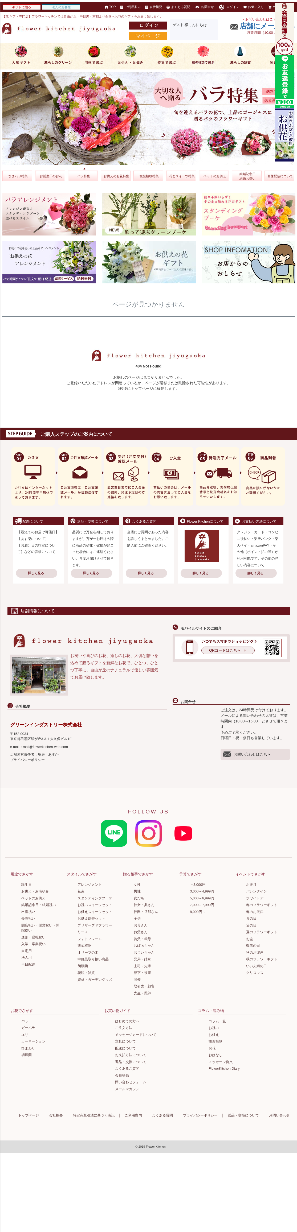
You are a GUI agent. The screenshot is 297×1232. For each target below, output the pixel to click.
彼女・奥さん (144, 905)
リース (83, 932)
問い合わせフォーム (130, 1082)
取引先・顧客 (144, 986)
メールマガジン (127, 1089)
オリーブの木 (88, 952)
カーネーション (33, 1041)
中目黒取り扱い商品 (93, 959)
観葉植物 (84, 946)
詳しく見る (36, 573)
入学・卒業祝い (33, 944)
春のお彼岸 (254, 912)
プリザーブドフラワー (95, 925)
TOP (110, 7)
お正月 (251, 885)
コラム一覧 (217, 1021)
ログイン (228, 7)
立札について (125, 1041)
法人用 (26, 958)
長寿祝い (28, 918)
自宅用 (26, 951)
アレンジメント (90, 885)
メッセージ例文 (221, 1062)
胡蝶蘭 (83, 966)
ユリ (24, 1035)
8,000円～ (198, 912)
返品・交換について (130, 1062)
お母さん (141, 925)
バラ (24, 1021)
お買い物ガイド (117, 1010)
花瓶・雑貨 (86, 973)
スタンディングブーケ (95, 898)
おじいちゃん (144, 952)
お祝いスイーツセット (95, 905)
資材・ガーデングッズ (95, 980)
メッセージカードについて (136, 1035)
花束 (81, 891)
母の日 (251, 918)
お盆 (249, 939)
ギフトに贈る (21, 7)
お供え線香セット (91, 918)
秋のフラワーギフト (261, 959)
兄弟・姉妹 (142, 959)
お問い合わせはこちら (247, 754)
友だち (139, 898)
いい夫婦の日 (256, 966)
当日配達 (28, 964)
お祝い (214, 1028)
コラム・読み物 (211, 1010)
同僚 (137, 980)
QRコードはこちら (225, 650)
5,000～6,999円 (202, 898)
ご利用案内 (130, 7)
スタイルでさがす (82, 874)
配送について (125, 1048)
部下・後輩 (142, 973)
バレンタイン (256, 891)
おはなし (215, 1055)
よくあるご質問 (127, 1068)
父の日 (251, 925)
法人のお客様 (61, 7)
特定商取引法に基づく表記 (94, 1115)
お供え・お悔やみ (35, 891)
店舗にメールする (267, 26)
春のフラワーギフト (261, 905)
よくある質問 (178, 7)
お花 (212, 1048)
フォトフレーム (90, 939)
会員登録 (122, 1075)
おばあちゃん (144, 946)
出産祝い (28, 912)
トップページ (28, 1115)
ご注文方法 (123, 1028)
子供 (137, 918)
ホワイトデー (256, 898)
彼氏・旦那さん (146, 912)
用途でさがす (22, 874)
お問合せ (204, 7)
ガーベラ (28, 1028)
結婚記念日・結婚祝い (38, 905)
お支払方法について (130, 1055)
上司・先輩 (142, 966)
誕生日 (26, 885)
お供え (214, 1035)
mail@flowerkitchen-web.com (45, 747)
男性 (137, 891)
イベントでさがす (250, 874)
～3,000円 (198, 885)
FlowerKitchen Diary (224, 1068)
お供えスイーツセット (95, 912)
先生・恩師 (142, 993)
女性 (137, 885)
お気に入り (253, 7)
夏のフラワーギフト (261, 932)
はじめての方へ (127, 1021)
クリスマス (254, 973)
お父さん (141, 932)
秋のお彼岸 (254, 952)
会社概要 (153, 7)
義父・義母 (142, 939)
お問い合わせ (279, 1115)
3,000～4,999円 (202, 891)
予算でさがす (190, 874)
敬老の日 (253, 946)
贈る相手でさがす (138, 874)
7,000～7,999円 (202, 905)
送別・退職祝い (33, 937)
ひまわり (28, 1048)
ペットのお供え (33, 898)
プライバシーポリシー (27, 760)
